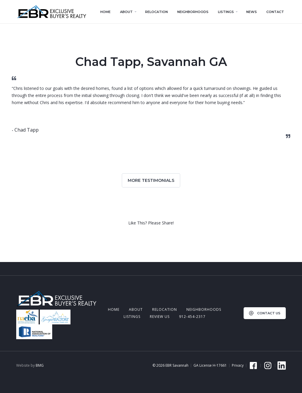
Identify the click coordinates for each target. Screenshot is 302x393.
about (136, 309)
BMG (40, 365)
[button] (127, 12)
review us (160, 316)
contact (275, 12)
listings (132, 316)
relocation (164, 309)
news (251, 12)
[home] (51, 11)
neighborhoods (203, 309)
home (105, 12)
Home (113, 309)
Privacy (238, 365)
